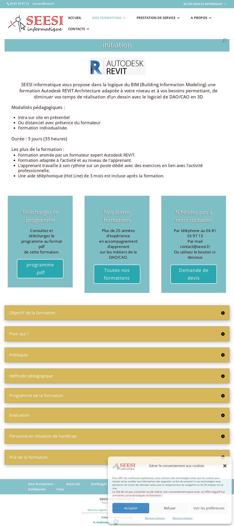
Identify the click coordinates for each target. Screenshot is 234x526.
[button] (225, 466)
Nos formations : (41, 484)
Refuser (170, 508)
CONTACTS (76, 29)
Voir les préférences (208, 508)
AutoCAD (73, 484)
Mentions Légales (155, 518)
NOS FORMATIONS (106, 18)
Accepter (131, 508)
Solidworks (37, 489)
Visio (60, 489)
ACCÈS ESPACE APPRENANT (203, 4)
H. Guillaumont (102, 522)
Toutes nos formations (117, 274)
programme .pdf (40, 269)
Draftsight (99, 484)
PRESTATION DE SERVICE (156, 18)
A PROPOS (199, 18)
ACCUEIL (74, 18)
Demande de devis (193, 274)
